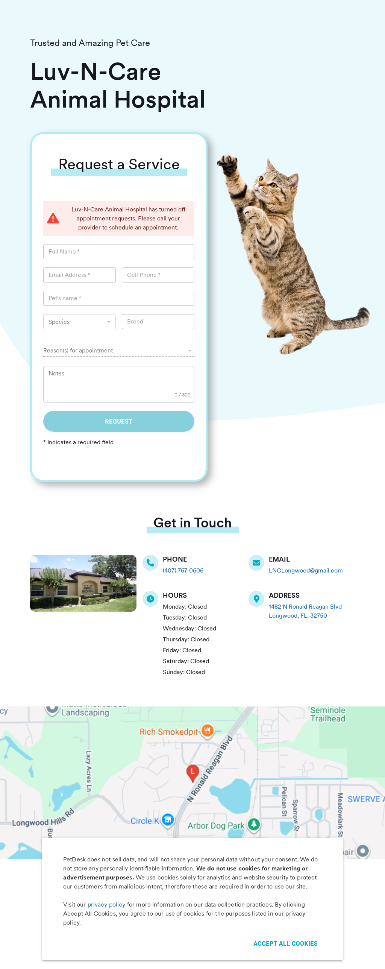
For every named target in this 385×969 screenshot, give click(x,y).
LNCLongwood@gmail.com (306, 570)
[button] (118, 351)
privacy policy (107, 904)
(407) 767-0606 (183, 570)
